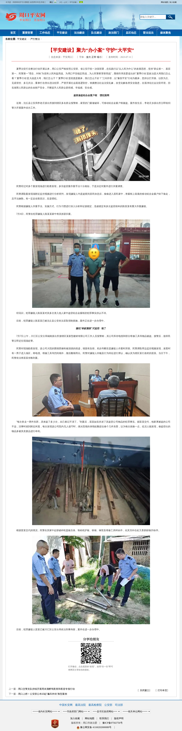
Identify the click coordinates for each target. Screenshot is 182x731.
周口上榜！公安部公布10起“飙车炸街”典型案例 (42, 694)
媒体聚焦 (165, 32)
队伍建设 (96, 32)
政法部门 (113, 32)
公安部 (108, 704)
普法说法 (148, 32)
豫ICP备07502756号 (112, 723)
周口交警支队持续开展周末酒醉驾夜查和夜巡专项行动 (46, 689)
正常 (94, 57)
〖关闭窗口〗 (144, 690)
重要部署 (27, 32)
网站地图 (164, 2)
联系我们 (104, 718)
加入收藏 (173, 2)
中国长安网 (66, 704)
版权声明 (118, 718)
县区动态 (131, 32)
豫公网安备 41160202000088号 (94, 727)
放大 (88, 57)
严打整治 (35, 39)
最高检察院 (95, 704)
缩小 (99, 57)
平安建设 (62, 32)
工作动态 (44, 32)
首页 (13, 32)
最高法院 (80, 704)
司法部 (119, 704)
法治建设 (79, 32)
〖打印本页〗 (162, 690)
